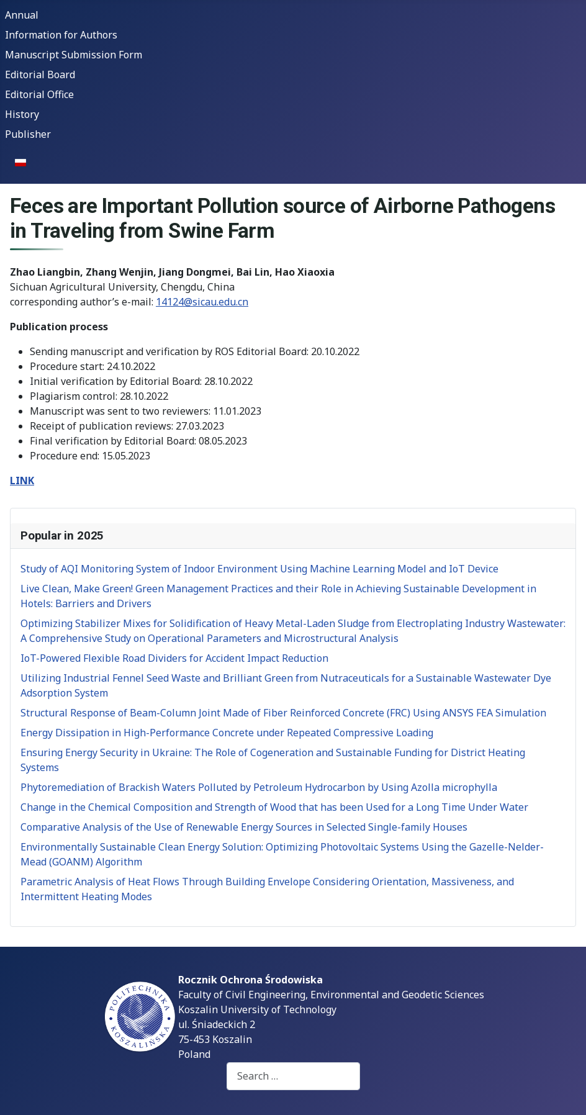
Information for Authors (61, 35)
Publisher (28, 134)
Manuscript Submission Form (73, 54)
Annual (21, 15)
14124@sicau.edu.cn (202, 302)
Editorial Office (39, 94)
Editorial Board (40, 74)
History (22, 114)
